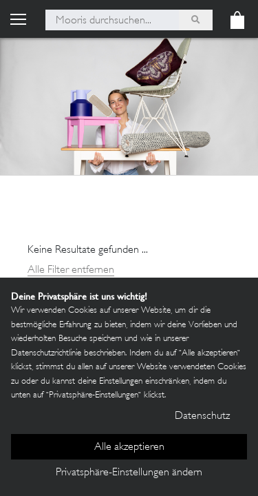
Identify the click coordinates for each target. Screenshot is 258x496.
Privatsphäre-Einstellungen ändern (129, 473)
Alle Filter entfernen (71, 270)
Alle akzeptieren (129, 447)
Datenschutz (202, 416)
